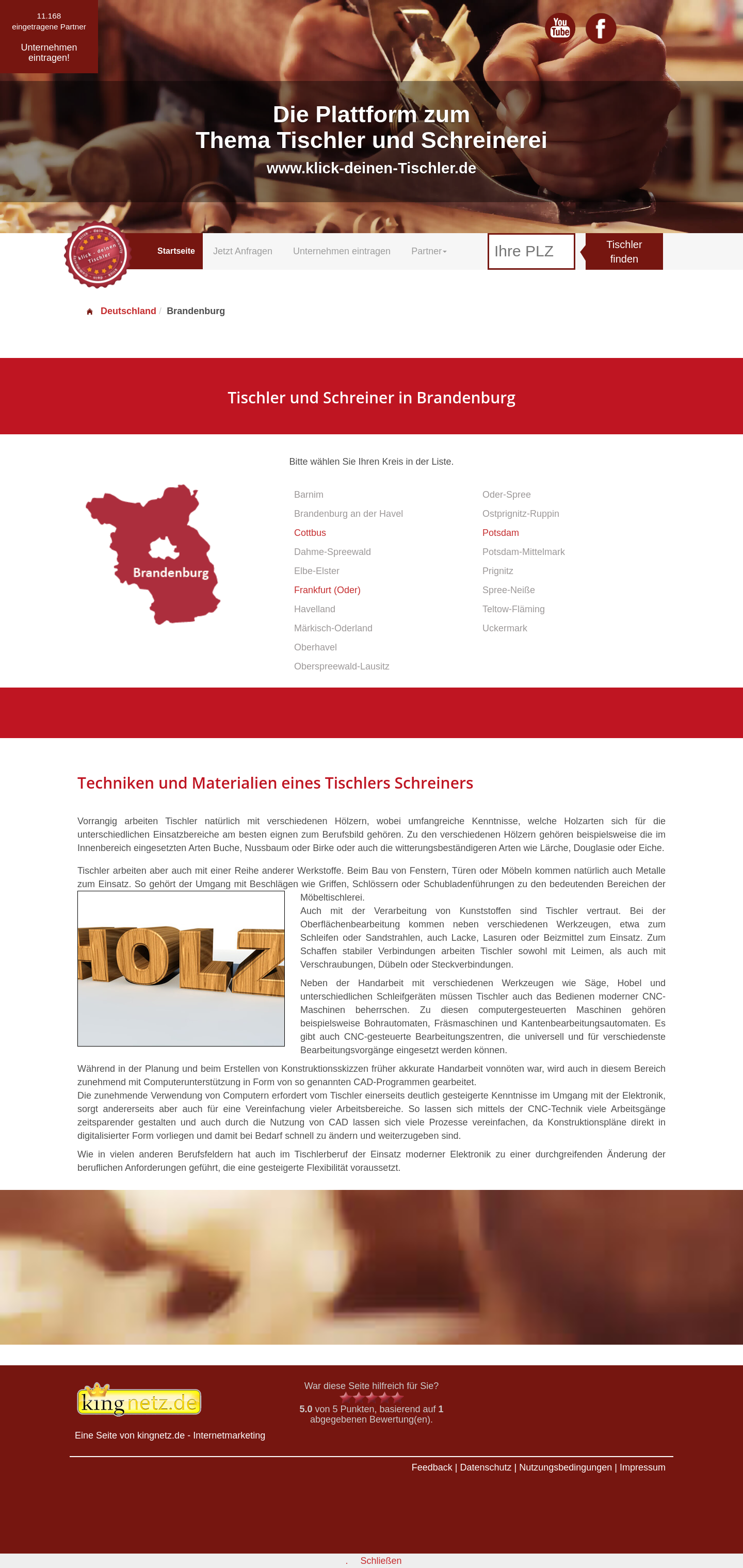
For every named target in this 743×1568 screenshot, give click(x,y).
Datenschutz (485, 1467)
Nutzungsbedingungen (565, 1467)
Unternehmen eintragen (342, 251)
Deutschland (120, 311)
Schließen (380, 1561)
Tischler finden (624, 252)
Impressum (643, 1467)
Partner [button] (429, 251)
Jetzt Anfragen (242, 251)
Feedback (432, 1467)
